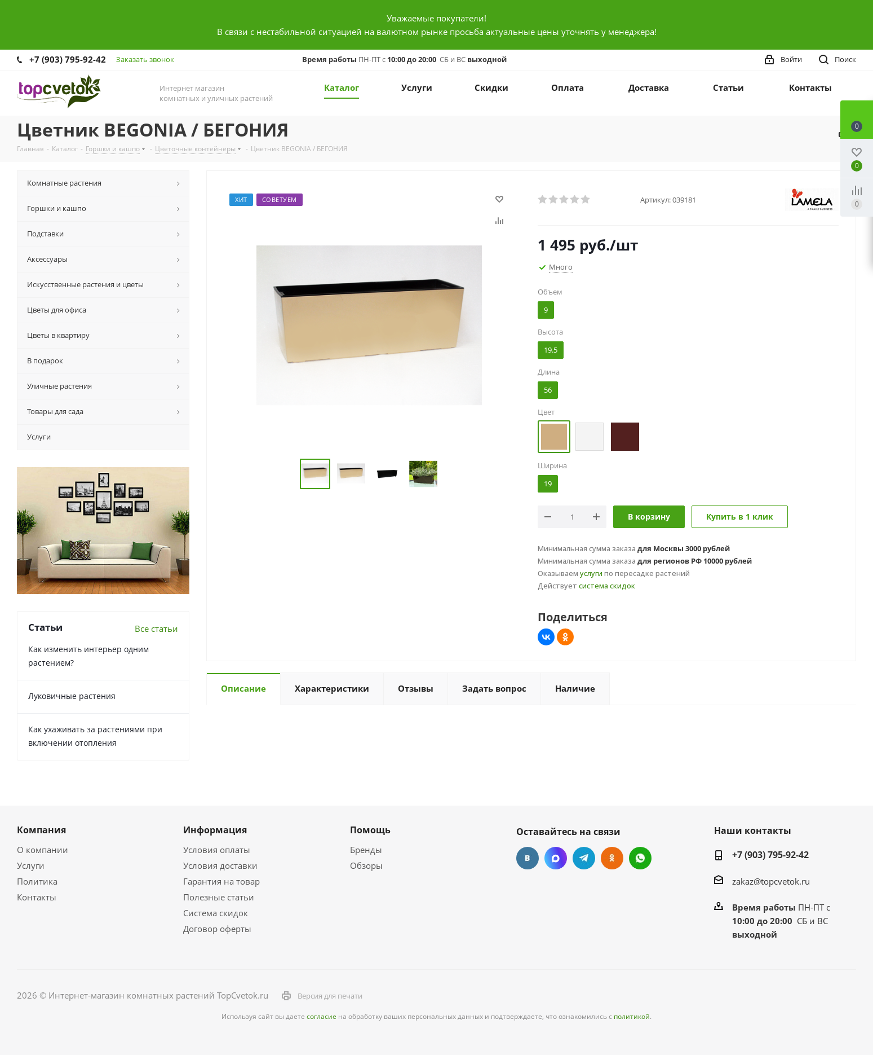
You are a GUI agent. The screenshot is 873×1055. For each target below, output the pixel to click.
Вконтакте (527, 858)
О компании (42, 849)
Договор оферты (217, 928)
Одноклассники (612, 858)
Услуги (31, 865)
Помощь (370, 830)
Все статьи (156, 628)
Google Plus (640, 858)
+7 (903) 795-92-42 (67, 59)
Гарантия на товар (221, 881)
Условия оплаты (216, 849)
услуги (591, 573)
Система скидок (215, 912)
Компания (41, 830)
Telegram (584, 858)
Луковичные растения (72, 696)
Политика (37, 881)
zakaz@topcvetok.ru (771, 881)
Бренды (366, 849)
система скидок (607, 586)
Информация (215, 830)
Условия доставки (220, 865)
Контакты (36, 897)
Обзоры (366, 865)
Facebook (555, 858)
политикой (632, 1016)
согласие (321, 1016)
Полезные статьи (218, 897)
